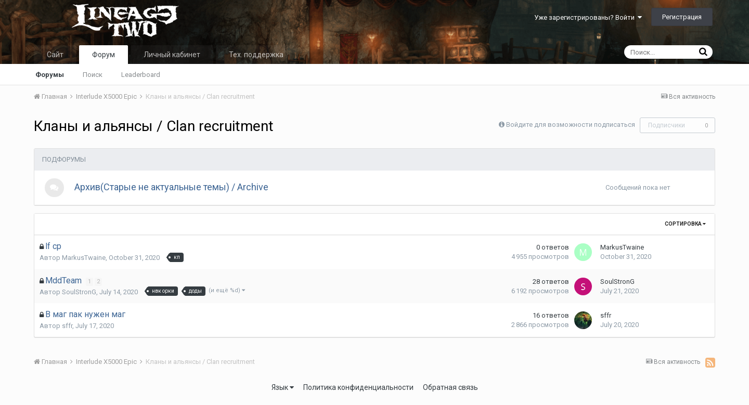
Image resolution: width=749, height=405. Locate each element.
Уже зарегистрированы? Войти (588, 17)
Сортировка (685, 226)
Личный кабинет (172, 54)
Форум (103, 54)
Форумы (49, 75)
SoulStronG (79, 293)
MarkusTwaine (84, 260)
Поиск (92, 75)
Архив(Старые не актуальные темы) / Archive (173, 187)
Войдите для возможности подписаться (570, 124)
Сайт (55, 54)
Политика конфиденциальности (358, 389)
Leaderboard (140, 75)
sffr (67, 328)
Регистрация (682, 17)
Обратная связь (450, 389)
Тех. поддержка (256, 54)
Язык (283, 389)
